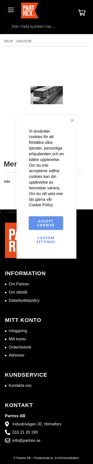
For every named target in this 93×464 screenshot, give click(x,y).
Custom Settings (46, 239)
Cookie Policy (41, 205)
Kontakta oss (20, 385)
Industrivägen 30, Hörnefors (36, 424)
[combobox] (46, 26)
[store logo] (29, 10)
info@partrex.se (26, 440)
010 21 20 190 (25, 432)
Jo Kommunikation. (67, 458)
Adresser (17, 355)
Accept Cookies (46, 223)
